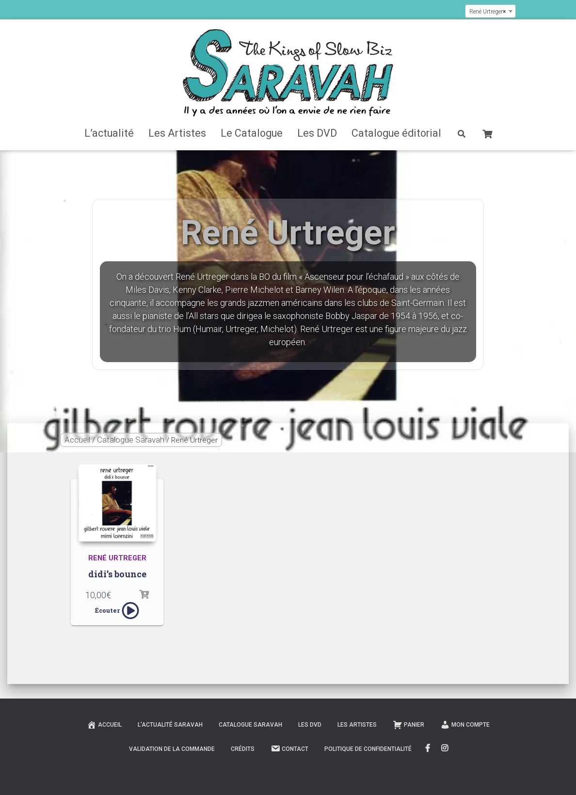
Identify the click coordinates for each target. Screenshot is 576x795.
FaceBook (427, 748)
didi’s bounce (117, 574)
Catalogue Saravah (130, 440)
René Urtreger (117, 558)
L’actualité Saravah (170, 724)
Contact (289, 748)
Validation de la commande (172, 749)
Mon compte (465, 725)
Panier (408, 725)
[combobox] (490, 11)
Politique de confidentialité (368, 749)
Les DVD (317, 133)
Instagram (445, 748)
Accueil (77, 440)
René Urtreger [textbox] (487, 11)
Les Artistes (177, 133)
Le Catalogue (252, 133)
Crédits (243, 749)
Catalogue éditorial (396, 133)
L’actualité (109, 133)
